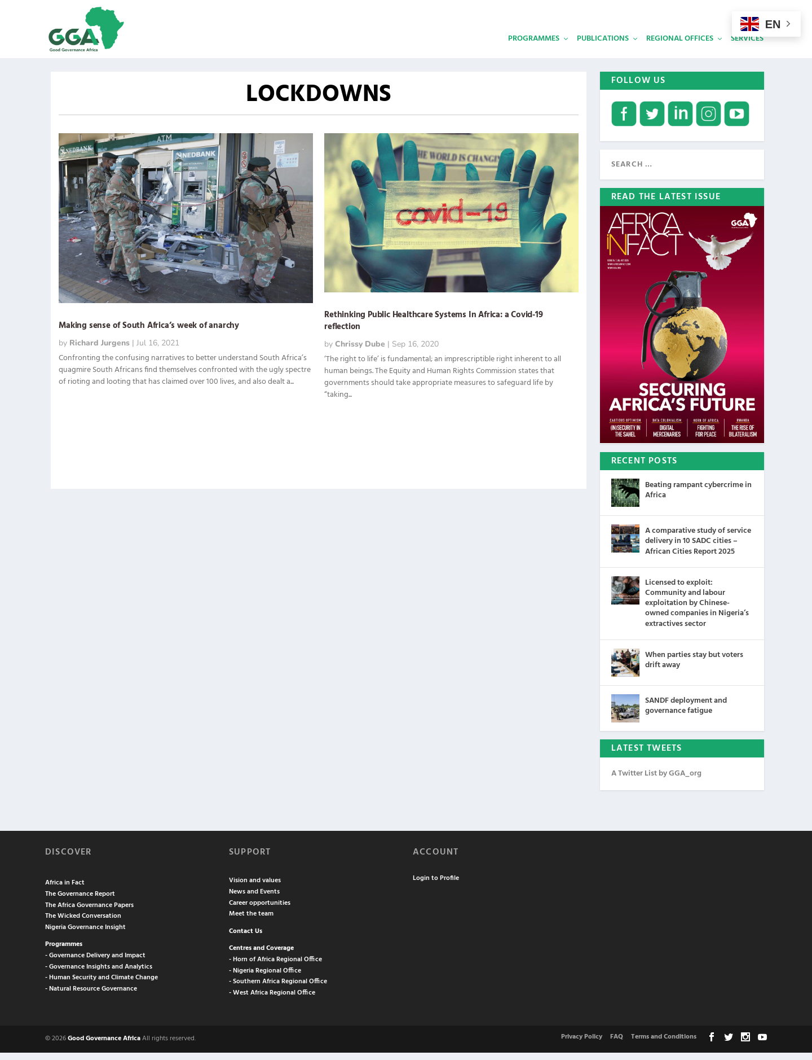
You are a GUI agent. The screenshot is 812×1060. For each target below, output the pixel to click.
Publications (603, 48)
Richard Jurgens (99, 350)
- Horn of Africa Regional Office (275, 967)
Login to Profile (436, 885)
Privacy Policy (581, 1044)
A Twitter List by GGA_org (656, 780)
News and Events (254, 899)
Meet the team (251, 921)
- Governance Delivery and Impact (95, 963)
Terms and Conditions (663, 1044)
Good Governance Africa (104, 1046)
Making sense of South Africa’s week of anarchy (149, 333)
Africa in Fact (65, 890)
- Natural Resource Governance (91, 996)
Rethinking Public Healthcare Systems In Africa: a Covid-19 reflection (433, 328)
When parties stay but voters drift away (694, 667)
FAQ (616, 1044)
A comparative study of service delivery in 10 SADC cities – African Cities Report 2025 (698, 549)
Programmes (533, 48)
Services (747, 48)
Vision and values (255, 888)
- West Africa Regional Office (272, 1000)
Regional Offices (679, 48)
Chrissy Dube (360, 351)
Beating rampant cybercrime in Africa (698, 498)
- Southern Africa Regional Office (278, 989)
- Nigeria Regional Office (265, 978)
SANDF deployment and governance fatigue (686, 713)
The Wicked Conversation (83, 924)
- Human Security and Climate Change (101, 985)
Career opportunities (259, 910)
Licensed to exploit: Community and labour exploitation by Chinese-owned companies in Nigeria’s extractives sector (697, 611)
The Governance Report (80, 901)
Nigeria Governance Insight (85, 934)
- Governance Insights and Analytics (98, 974)
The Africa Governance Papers (89, 912)
